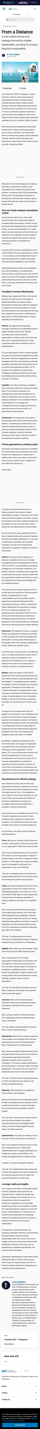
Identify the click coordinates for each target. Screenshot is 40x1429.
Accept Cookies (20, 1425)
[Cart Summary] (35, 9)
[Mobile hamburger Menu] (4, 9)
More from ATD (11, 1356)
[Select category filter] (20, 14)
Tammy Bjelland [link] (14, 54)
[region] (20, 1418)
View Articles (9, 1344)
